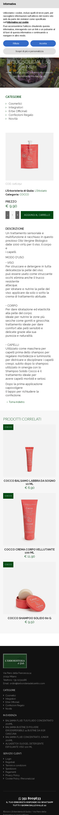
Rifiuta (16, 43)
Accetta (43, 43)
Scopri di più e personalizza (29, 51)
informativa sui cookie (17, 22)
